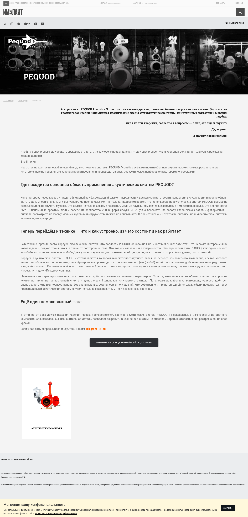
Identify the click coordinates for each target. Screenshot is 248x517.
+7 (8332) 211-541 (115, 3)
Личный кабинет (234, 23)
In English (239, 3)
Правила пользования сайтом (17, 459)
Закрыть (227, 508)
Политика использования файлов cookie (56, 513)
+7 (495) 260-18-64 (149, 3)
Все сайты (220, 3)
